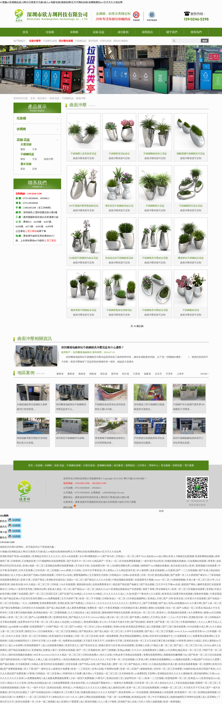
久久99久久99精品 (93, 593)
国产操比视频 (7, 664)
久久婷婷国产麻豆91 (197, 575)
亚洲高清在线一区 (133, 640)
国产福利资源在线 (10, 659)
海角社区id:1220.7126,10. (65, 697)
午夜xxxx (214, 673)
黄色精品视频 (162, 575)
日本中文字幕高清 (92, 570)
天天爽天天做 (72, 692)
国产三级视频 (109, 650)
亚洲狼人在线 (143, 645)
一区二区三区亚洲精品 (66, 631)
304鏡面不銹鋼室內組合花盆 (83, 258)
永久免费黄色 (195, 612)
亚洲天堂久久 (72, 645)
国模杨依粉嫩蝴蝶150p (176, 654)
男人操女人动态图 (60, 622)
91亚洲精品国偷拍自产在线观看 (125, 589)
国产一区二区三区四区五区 (44, 593)
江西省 (136, 373)
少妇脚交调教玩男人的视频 (125, 565)
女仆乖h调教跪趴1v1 (90, 556)
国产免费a (135, 617)
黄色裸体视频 (91, 622)
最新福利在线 (84, 584)
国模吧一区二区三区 (206, 683)
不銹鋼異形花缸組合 (119, 153)
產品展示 (42, 98)
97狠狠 (113, 701)
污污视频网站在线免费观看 (51, 561)
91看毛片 (100, 678)
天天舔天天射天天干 (94, 640)
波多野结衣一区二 (134, 678)
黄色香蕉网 (125, 692)
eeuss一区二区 (162, 579)
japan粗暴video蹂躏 (19, 626)
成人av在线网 (16, 645)
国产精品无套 (104, 664)
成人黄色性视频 (88, 701)
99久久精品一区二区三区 (37, 584)
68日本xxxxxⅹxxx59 (44, 654)
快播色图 (85, 692)
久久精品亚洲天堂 (126, 570)
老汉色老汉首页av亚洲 (182, 565)
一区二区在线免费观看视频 (126, 561)
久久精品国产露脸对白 (99, 683)
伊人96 (103, 622)
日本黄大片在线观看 (196, 598)
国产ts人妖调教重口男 (40, 617)
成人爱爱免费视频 (76, 607)
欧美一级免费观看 (109, 636)
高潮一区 (25, 687)
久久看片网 (196, 603)
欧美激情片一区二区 (186, 692)
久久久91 (137, 650)
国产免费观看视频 (13, 668)
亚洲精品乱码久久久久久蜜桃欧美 (175, 673)
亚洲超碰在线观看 (177, 612)
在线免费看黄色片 (102, 584)
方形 (34, 149)
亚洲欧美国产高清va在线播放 (15, 556)
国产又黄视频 (150, 603)
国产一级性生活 (42, 668)
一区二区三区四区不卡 (39, 697)
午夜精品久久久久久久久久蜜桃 (90, 687)
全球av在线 (97, 668)
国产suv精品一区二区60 (82, 626)
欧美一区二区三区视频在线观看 (188, 589)
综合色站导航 (78, 683)
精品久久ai (101, 589)
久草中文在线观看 (134, 631)
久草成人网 (142, 659)
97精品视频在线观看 (123, 579)
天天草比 (155, 617)
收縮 (161, 511)
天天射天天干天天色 (194, 687)
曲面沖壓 (81, 98)
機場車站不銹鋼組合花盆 (191, 258)
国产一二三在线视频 (187, 570)
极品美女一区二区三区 (190, 650)
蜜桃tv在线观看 (156, 607)
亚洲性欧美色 (60, 617)
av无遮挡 (170, 570)
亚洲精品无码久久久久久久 (46, 556)
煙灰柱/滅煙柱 (120, 40)
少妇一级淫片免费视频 (82, 678)
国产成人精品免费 (56, 607)
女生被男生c (55, 659)
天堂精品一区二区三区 (106, 673)
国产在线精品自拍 (41, 692)
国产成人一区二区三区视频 (159, 631)
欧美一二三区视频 (154, 678)
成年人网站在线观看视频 (92, 697)
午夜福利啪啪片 (188, 622)
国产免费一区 (177, 575)
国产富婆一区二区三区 (167, 622)
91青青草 (181, 640)
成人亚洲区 (62, 701)
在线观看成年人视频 (153, 650)
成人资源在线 (93, 612)
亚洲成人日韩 (155, 598)
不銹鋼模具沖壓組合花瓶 (155, 258)
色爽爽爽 (33, 603)
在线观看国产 (37, 626)
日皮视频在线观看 (197, 561)
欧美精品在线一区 (141, 697)
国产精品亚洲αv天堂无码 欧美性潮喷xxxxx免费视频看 (32, 598)
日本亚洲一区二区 (144, 683)
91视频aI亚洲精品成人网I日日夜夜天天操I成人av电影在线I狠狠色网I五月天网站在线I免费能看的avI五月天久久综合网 (61, 2)
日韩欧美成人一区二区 (114, 598)
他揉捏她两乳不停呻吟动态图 (185, 697)
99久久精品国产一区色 (99, 561)
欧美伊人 (162, 612)
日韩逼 (55, 584)
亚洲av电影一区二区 (33, 565)
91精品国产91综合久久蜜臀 (205, 659)
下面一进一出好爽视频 (119, 697)
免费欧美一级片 (95, 607)
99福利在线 (189, 668)
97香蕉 (30, 673)
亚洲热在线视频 (67, 650)
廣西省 (70, 373)
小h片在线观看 (68, 584)
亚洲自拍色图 (54, 687)
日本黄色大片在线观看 (33, 607)
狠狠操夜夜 (146, 668)
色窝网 (207, 664)
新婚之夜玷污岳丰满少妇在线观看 (117, 645)
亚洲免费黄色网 (47, 603)
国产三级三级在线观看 (174, 626)
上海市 (180, 373)
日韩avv (13, 589)
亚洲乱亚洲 (64, 603)
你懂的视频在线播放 (175, 561)
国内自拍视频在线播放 (21, 654)
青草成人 (68, 687)
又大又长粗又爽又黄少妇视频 (159, 640)
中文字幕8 (182, 617)
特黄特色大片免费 (72, 673)
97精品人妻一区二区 (162, 645)
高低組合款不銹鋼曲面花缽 (119, 258)
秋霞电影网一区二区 (176, 678)
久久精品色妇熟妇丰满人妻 (163, 664)
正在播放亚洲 (28, 561)
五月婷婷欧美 (126, 673)
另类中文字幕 (38, 640)
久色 (129, 593)
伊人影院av (109, 570)
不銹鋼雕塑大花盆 (155, 205)
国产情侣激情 (138, 622)
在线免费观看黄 (61, 683)
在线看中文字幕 (114, 640)
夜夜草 (150, 622)
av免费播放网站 (33, 678)
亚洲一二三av (168, 617)
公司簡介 (142, 465)
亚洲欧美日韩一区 (198, 617)
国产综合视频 (147, 584)
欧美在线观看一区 (25, 701)
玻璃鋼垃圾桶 (104, 465)
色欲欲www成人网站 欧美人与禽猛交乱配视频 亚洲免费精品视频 (180, 556)
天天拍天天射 (82, 565)
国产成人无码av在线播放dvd (173, 603)
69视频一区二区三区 (171, 687)
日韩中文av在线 (64, 575)
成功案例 (123, 32)
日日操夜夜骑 (45, 631)
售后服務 (165, 465)
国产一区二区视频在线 (89, 650)
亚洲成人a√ (194, 678)
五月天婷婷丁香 (69, 598)
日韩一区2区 (147, 575)
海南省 (81, 373)
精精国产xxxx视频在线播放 (155, 565)
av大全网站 (171, 650)
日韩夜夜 (15, 561)
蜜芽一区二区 (120, 664)
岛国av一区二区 (75, 579)
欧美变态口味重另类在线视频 (177, 593)
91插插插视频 (178, 579)
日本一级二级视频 (45, 701)
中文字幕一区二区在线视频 (120, 659)
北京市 (158, 373)
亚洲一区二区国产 (129, 668)
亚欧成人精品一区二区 (59, 589)
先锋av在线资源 (131, 575)
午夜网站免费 (111, 668)
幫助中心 (154, 465)
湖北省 (103, 373)
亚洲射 (209, 589)
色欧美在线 (17, 584)
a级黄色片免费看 (61, 668)
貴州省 (114, 373)
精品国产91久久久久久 (93, 659)
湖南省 (92, 373)
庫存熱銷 (93, 40)
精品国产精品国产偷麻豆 (126, 584)
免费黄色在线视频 (72, 640)
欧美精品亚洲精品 (135, 626)
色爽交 (146, 617)
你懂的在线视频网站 (160, 659)
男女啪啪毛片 (163, 589)
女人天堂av (16, 575)
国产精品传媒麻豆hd (19, 650)
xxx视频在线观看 (181, 659)
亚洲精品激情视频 (207, 692)
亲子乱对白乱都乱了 (19, 692)
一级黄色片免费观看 (123, 683)
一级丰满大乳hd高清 (153, 561)
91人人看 (103, 701)
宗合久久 (91, 603)
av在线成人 (76, 622)
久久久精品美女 (76, 612)
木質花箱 (26, 144)
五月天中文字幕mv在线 (168, 584)
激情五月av (31, 631)
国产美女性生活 (89, 645)
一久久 (24, 603)
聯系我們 (196, 32)
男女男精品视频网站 (131, 636)
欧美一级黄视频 (171, 701)
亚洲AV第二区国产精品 (32, 579)
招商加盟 (177, 465)
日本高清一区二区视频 (47, 570)
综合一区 (171, 607)
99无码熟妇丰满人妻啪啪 (134, 607)
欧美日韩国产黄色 (206, 668)
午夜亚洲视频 (112, 607)
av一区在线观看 (140, 692)
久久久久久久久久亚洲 (12, 678)
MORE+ (205, 373)
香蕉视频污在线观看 (206, 565)
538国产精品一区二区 (57, 626)
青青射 (212, 561)
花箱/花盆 (98, 32)
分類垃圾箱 (105, 40)
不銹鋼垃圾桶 (50, 40)
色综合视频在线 (71, 659)
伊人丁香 (28, 668)
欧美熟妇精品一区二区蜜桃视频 (50, 612)
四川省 (125, 373)
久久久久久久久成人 (115, 593)
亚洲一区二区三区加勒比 (35, 636)
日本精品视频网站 (136, 598)
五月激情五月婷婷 (99, 575)
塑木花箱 (26, 164)
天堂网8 (151, 673)
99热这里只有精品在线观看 (127, 654)
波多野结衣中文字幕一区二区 (33, 622)
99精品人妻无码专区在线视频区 (48, 664)
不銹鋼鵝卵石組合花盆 (190, 205)
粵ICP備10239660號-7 (135, 478)
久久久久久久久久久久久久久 (113, 603)
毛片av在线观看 (70, 556)
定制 (34, 168)
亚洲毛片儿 (136, 603)
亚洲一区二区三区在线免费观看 (143, 687)
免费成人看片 (50, 650)
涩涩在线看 (72, 664)
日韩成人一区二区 (125, 556)
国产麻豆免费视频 (10, 607)
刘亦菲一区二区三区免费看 (168, 668)
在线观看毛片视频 (144, 579)
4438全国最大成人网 (198, 626)
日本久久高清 (13, 636)
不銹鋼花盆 (80, 40)
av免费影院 (140, 673)
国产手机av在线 (87, 664)
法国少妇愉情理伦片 (19, 640)
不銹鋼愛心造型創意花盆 (83, 153)
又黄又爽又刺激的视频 (21, 612)
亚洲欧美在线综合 (56, 579)
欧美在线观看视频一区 (191, 664)
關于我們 (171, 32)
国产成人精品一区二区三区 (109, 631)
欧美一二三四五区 (81, 668)
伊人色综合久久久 (164, 683)
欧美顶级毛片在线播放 (61, 636)
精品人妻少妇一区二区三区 (114, 617)
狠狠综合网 (40, 589)
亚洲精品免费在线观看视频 (59, 565)
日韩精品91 (116, 575)
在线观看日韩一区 (100, 565)
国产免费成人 (78, 603)
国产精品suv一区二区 (83, 589)
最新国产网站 (189, 584)
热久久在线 (106, 654)
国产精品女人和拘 (138, 664)
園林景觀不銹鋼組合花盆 (83, 310)
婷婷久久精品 (194, 640)
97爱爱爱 (74, 701)
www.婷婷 (66, 570)
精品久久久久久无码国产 (104, 692)
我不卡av (140, 556)
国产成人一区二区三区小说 (188, 645)
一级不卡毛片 (38, 687)
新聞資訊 (147, 32)
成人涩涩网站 (209, 697)
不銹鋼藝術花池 (191, 310)
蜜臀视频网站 (81, 575)
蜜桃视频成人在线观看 (162, 692)
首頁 (25, 32)
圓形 (23, 149)
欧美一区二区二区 (18, 617)
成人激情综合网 (116, 687)
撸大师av (88, 673)
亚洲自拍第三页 (114, 678)
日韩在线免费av (90, 654)
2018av (207, 645)
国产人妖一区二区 (212, 603)
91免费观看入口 (183, 636)
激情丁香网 (149, 589)
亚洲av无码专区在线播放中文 (158, 636)
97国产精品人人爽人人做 (34, 659)
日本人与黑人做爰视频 (150, 701)
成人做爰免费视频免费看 (56, 678)
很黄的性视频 (201, 593)
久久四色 (77, 570)
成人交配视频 (153, 626)
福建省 (147, 373)
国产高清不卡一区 (76, 561)
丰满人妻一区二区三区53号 (200, 579)
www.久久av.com (183, 631)
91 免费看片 (19, 697)
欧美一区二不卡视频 (90, 598)
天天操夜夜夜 (23, 664)
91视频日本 (58, 692)
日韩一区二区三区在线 (87, 636)
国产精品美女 (86, 631)
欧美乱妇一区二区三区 (144, 612)
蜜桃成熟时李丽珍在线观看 (116, 612)
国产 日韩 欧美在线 (173, 598)
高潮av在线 (119, 626)
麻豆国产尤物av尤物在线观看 (39, 575)
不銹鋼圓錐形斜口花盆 (155, 153)
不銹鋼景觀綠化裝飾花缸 (119, 310)
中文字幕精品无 (160, 697)
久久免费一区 (54, 640)
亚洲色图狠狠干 (32, 645)
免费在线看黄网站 (153, 654)
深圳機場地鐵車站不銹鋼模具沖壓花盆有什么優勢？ (92, 347)
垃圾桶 (50, 32)
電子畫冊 (189, 465)
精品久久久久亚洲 (17, 683)
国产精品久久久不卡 (80, 617)
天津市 (169, 373)
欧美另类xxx (199, 631)
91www (95, 617)
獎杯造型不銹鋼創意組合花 (119, 205)
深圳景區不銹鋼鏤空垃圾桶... (71, 438)
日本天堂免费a (26, 570)
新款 (23, 168)
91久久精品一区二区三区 (68, 654)
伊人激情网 (143, 570)
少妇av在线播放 (103, 626)
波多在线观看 (157, 570)
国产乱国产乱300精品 (71, 593)
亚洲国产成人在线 (127, 701)
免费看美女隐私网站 (203, 636)
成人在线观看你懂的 (53, 645)
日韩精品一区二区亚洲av (49, 673)
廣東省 (59, 373)
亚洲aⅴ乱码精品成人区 (40, 683)
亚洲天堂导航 (25, 589)
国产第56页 (108, 556)
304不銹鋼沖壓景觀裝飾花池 (83, 205)
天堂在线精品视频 (185, 683)
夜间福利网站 (201, 673)
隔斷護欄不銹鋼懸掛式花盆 (191, 153)
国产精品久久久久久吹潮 (98, 579)
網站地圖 (68, 507)
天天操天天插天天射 (119, 622)
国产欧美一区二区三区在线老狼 (205, 654)
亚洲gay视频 (124, 650)
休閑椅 (74, 32)
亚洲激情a (36, 650)
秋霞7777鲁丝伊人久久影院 (146, 593)
